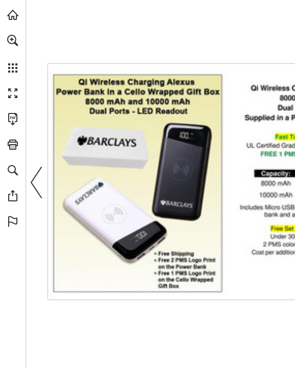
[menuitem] (13, 53)
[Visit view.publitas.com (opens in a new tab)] (13, 15)
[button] (13, 40)
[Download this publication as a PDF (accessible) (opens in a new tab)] (13, 119)
